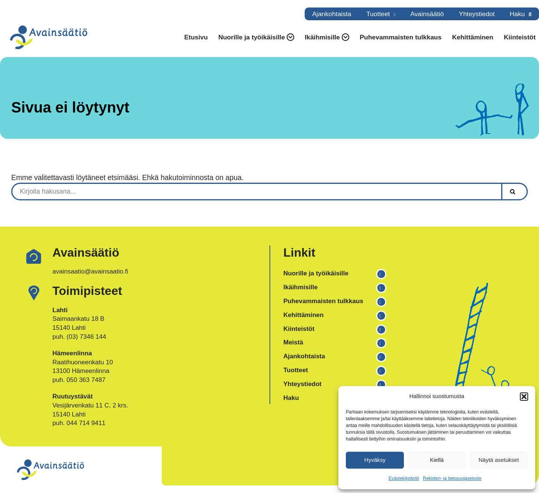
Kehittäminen (472, 37)
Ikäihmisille (300, 287)
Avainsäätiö (427, 14)
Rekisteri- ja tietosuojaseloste (452, 478)
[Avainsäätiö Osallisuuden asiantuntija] (49, 37)
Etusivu (196, 37)
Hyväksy (375, 460)
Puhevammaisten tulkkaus (401, 37)
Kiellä (437, 460)
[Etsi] (256, 191)
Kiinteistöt (520, 37)
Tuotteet (378, 14)
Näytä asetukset (499, 460)
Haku (517, 14)
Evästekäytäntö (404, 478)
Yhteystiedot (477, 14)
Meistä (293, 342)
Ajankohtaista (331, 14)
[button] (524, 396)
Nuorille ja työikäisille (315, 273)
